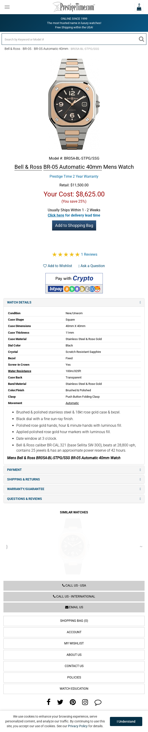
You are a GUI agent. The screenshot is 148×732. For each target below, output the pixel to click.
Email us (74, 607)
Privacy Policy (78, 726)
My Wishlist (74, 643)
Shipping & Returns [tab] (74, 479)
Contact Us (74, 666)
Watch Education (74, 689)
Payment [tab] (74, 470)
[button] (74, 215)
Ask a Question (91, 266)
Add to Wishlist (57, 266)
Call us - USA (74, 585)
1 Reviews (89, 254)
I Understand (126, 721)
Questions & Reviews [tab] (74, 499)
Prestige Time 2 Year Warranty (74, 176)
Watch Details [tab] (74, 302)
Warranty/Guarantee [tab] (74, 489)
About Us (74, 655)
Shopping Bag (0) (74, 621)
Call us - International (74, 596)
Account (74, 632)
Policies (74, 677)
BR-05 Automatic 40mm (51, 49)
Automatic (72, 403)
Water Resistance (19, 371)
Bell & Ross (12, 49)
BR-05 (27, 49)
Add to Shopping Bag (74, 225)
